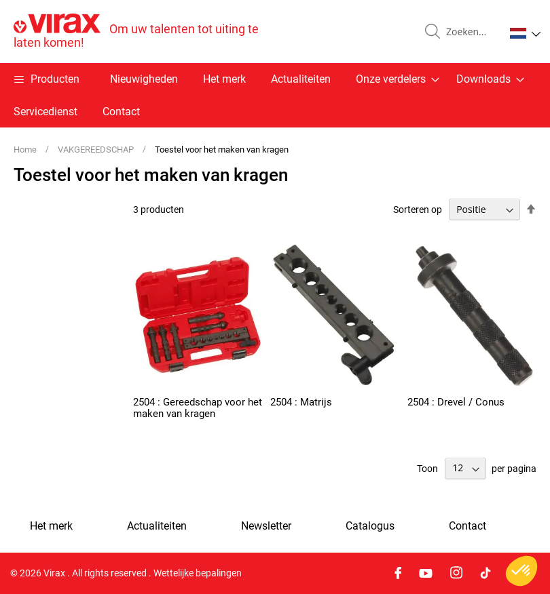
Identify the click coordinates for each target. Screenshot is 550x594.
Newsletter (266, 526)
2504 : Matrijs (301, 402)
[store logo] (144, 32)
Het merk (224, 79)
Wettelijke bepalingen (197, 573)
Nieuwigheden (144, 79)
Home (26, 149)
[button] (525, 33)
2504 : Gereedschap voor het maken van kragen (197, 408)
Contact (121, 111)
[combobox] (470, 32)
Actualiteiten (301, 79)
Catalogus (370, 526)
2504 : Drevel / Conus (456, 402)
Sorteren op (417, 209)
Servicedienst (45, 111)
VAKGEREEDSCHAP (97, 149)
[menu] (275, 95)
